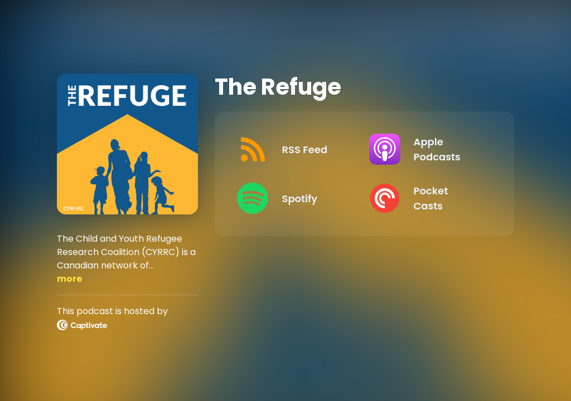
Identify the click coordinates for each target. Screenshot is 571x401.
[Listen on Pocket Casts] (426, 198)
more (69, 278)
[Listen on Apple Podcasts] (426, 149)
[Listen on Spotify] (294, 198)
